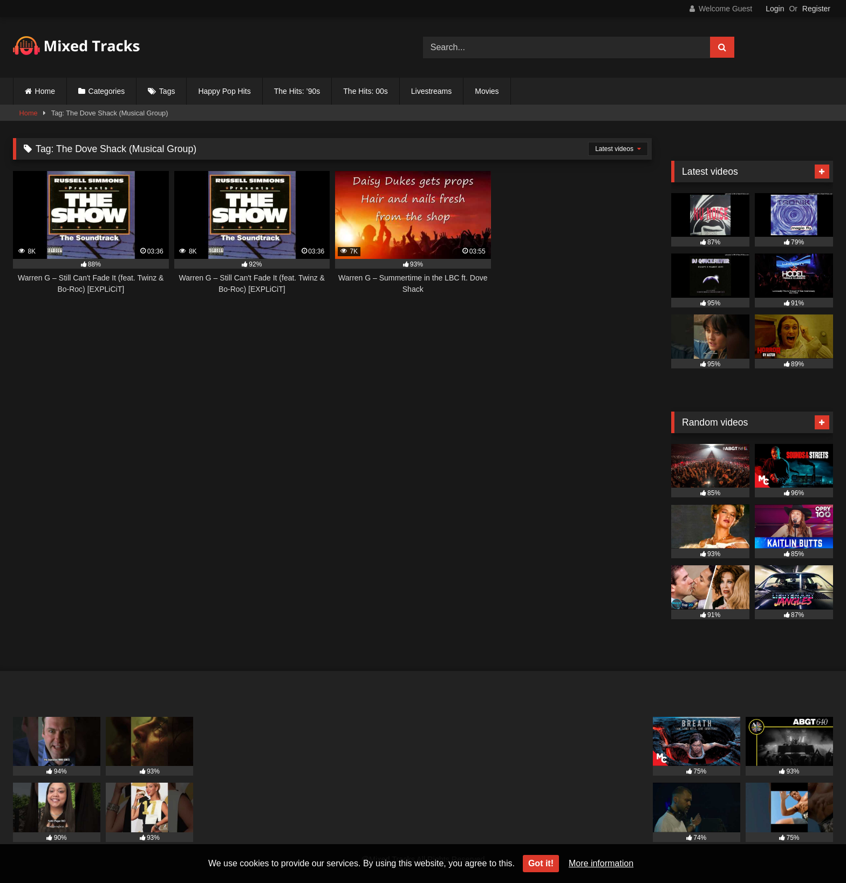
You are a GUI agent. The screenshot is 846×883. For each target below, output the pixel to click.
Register (816, 8)
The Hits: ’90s (297, 91)
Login (775, 8)
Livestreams (431, 91)
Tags (167, 91)
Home (45, 91)
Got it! (541, 863)
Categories (106, 91)
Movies (487, 91)
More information (601, 863)
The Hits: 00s (365, 91)
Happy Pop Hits (224, 91)
